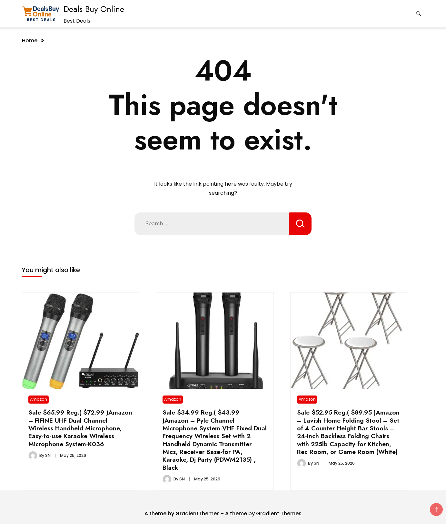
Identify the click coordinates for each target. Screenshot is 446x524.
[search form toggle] (418, 14)
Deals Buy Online (94, 9)
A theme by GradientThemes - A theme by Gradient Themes (223, 513)
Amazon (38, 399)
